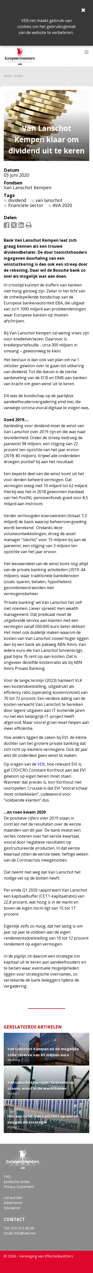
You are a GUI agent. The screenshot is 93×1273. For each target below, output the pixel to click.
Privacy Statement (19, 1186)
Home (7, 76)
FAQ (7, 1176)
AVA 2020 (62, 205)
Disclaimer (12, 1208)
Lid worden (13, 1197)
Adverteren (13, 1202)
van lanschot (48, 200)
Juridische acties (17, 1181)
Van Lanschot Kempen (27, 187)
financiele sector (25, 205)
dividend (17, 200)
